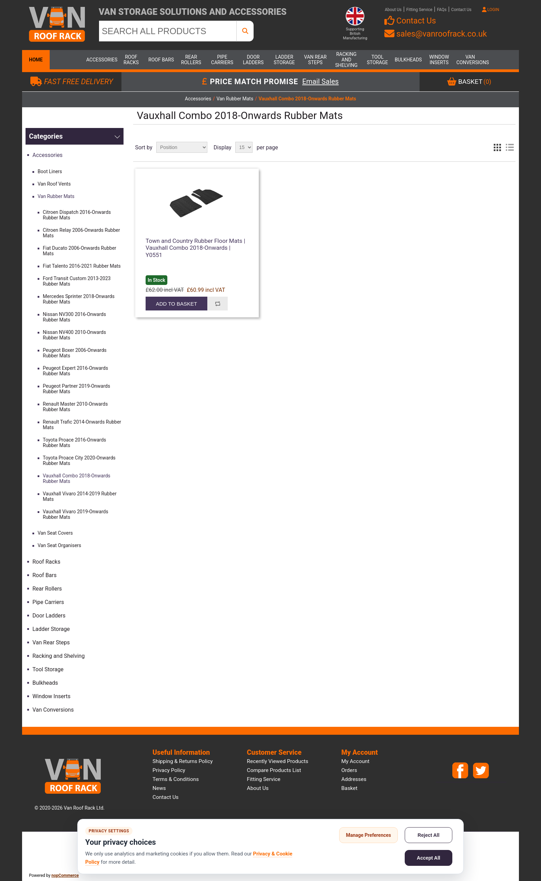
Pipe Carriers (222, 59)
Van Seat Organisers (59, 545)
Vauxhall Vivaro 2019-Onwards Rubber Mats (75, 514)
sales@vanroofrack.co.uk (435, 34)
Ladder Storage (284, 59)
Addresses (353, 779)
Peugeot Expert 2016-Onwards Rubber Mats (75, 370)
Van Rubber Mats (56, 196)
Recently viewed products (277, 761)
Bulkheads (408, 59)
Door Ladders (253, 59)
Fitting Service (419, 9)
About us (258, 788)
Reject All (428, 835)
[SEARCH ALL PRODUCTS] (168, 31)
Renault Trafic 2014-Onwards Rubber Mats (82, 424)
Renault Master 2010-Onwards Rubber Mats (75, 406)
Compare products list (274, 770)
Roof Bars (161, 59)
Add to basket (176, 304)
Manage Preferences (368, 835)
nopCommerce (65, 875)
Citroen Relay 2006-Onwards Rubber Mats (81, 232)
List (509, 147)
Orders (349, 770)
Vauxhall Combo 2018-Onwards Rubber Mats (76, 478)
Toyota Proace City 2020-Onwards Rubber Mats (79, 460)
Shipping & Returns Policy (183, 761)
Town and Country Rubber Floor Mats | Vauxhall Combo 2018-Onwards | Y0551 (195, 247)
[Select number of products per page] (244, 147)
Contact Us (461, 9)
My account (355, 761)
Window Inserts (439, 59)
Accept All (428, 858)
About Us (393, 9)
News (159, 788)
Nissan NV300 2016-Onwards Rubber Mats (74, 317)
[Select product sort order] (181, 147)
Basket (349, 788)
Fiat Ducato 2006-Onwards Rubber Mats (79, 250)
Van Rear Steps (315, 59)
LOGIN (490, 9)
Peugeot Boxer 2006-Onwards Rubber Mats (75, 352)
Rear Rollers (191, 59)
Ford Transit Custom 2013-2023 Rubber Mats (77, 281)
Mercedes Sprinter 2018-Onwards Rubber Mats (79, 299)
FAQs (441, 9)
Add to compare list (217, 303)
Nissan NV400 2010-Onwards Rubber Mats (74, 334)
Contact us (166, 797)
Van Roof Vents (54, 184)
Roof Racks (131, 59)
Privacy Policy (169, 770)
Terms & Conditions (176, 779)
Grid (497, 147)
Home (36, 59)
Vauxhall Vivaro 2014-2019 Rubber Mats (80, 496)
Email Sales (320, 82)
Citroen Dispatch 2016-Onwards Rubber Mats (77, 214)
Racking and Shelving (346, 59)
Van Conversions (470, 59)
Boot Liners (50, 171)
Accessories (100, 59)
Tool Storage (377, 59)
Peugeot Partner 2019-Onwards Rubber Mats (76, 388)
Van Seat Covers (55, 533)
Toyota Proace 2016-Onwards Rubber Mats (74, 442)
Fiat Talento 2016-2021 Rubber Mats (82, 266)
